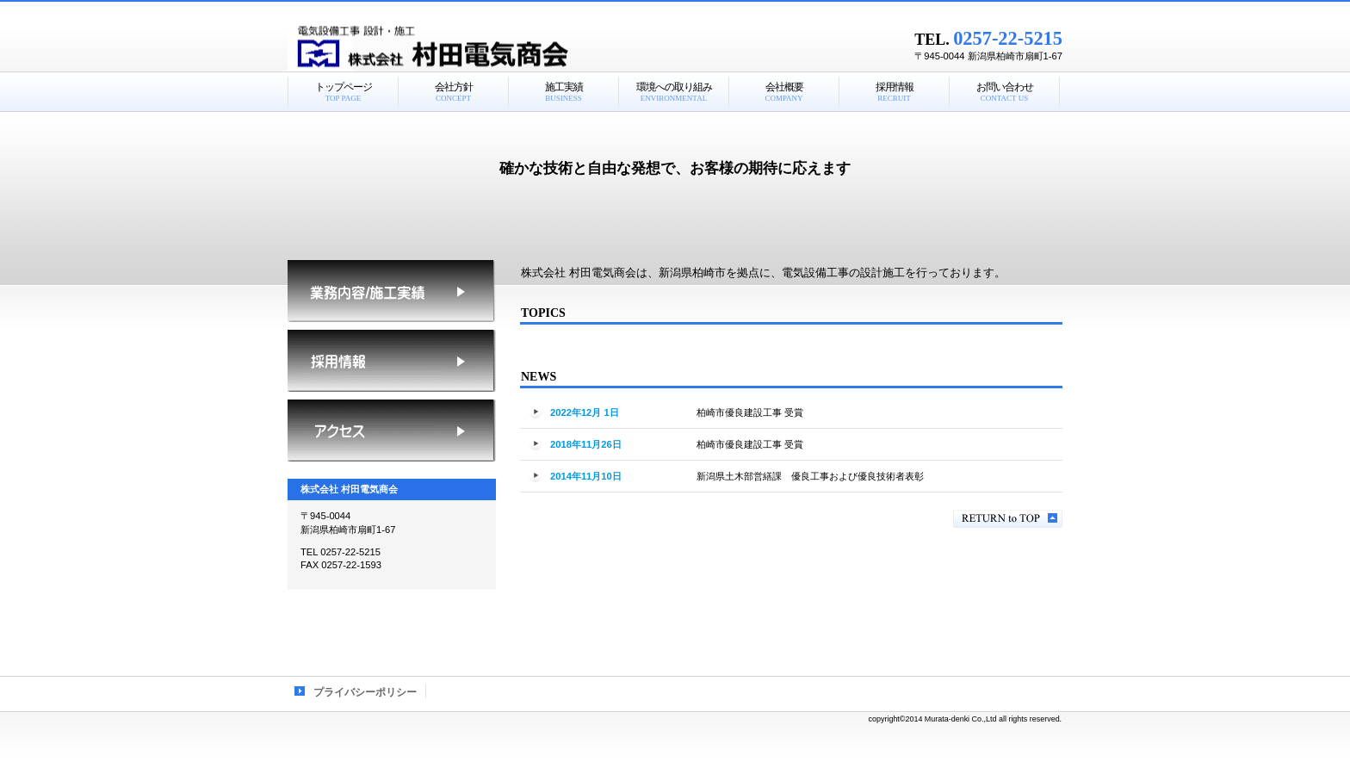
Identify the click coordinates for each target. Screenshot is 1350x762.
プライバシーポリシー (365, 692)
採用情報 (392, 361)
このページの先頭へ (1007, 519)
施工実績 (392, 291)
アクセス (392, 431)
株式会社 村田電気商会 (503, 47)
